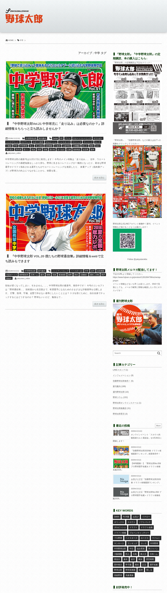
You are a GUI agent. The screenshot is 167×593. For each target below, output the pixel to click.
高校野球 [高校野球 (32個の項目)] (118, 569)
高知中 (9, 279)
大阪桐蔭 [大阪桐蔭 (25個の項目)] (118, 550)
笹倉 (54, 275)
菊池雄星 (62, 275)
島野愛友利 (23, 275)
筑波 (33, 150)
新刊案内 (42, 139)
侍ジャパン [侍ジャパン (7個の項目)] (153, 545)
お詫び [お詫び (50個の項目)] (135, 516)
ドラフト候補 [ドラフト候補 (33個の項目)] (120, 531)
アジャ (68, 139)
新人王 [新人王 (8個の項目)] (143, 550)
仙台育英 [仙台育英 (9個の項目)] (141, 545)
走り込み (61, 150)
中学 (16, 146)
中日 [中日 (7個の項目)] (131, 545)
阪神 (92, 150)
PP (61, 139)
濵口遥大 (9, 150)
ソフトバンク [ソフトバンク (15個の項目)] (145, 521)
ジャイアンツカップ (60, 271)
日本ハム (34, 275)
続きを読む (99, 178)
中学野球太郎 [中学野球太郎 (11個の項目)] (120, 545)
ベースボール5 (77, 271)
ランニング (88, 142)
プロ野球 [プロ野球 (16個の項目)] (118, 535)
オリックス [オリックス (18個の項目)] (119, 521)
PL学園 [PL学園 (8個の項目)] (126, 516)
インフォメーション (121, 375)
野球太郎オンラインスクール (125, 403)
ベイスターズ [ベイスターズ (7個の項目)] (131, 535)
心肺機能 (76, 146)
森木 (42, 275)
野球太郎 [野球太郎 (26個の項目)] (118, 564)
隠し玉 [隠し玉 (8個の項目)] (149, 564)
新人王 (85, 146)
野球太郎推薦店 (120, 408)
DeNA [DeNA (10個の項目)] (116, 516)
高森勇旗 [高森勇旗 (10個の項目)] (129, 569)
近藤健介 (84, 275)
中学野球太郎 (31, 139)
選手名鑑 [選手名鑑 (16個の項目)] (153, 559)
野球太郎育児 (119, 414)
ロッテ (97, 142)
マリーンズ (76, 142)
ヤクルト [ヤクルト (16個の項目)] (156, 535)
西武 (76, 275)
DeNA (55, 139)
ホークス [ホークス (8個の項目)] (145, 535)
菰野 (70, 275)
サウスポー (97, 139)
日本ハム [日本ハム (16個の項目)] (153, 550)
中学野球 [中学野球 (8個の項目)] (154, 540)
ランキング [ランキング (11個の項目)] (132, 540)
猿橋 (48, 275)
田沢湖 (18, 150)
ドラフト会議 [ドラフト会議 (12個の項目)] (146, 526)
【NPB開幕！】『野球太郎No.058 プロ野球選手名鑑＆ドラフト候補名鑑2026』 (137, 466)
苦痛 (45, 150)
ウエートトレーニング (82, 139)
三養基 (9, 146)
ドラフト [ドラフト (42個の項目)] (133, 526)
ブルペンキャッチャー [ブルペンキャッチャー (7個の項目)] (139, 531)
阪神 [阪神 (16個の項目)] (141, 564)
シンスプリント (12, 142)
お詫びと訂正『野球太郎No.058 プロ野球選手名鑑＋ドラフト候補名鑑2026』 (137, 495)
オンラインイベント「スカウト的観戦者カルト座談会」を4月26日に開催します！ (137, 438)
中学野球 (23, 146)
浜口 (98, 146)
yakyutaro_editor (14, 153)
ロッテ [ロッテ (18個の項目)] (144, 540)
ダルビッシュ (51, 142)
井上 (31, 146)
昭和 (92, 146)
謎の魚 (52, 150)
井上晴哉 (39, 146)
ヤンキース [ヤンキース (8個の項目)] (119, 540)
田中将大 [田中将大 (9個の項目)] (118, 559)
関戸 (103, 275)
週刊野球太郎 (119, 392)
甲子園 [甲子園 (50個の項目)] (128, 559)
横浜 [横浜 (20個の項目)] (140, 554)
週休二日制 (94, 275)
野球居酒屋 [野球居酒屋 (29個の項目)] (130, 564)
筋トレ (26, 150)
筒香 (39, 150)
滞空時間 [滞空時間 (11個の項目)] (149, 554)
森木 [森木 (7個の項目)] (125, 554)
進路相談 (76, 150)
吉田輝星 (49, 146)
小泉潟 (57, 146)
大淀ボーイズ (11, 275)
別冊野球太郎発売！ (121, 381)
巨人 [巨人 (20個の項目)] (127, 550)
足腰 (69, 150)
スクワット (25, 142)
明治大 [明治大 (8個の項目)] (117, 554)
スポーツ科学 (38, 142)
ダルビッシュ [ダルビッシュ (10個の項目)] (120, 526)
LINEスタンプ (119, 370)
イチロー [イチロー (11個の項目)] (146, 516)
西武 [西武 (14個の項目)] (137, 559)
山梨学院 (66, 146)
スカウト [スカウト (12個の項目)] (131, 521)
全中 (93, 271)
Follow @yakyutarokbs (137, 259)
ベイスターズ (64, 142)
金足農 (85, 150)
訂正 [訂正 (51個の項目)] (144, 559)
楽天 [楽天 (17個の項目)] (133, 554)
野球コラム (118, 397)
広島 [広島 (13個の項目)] (135, 550)
